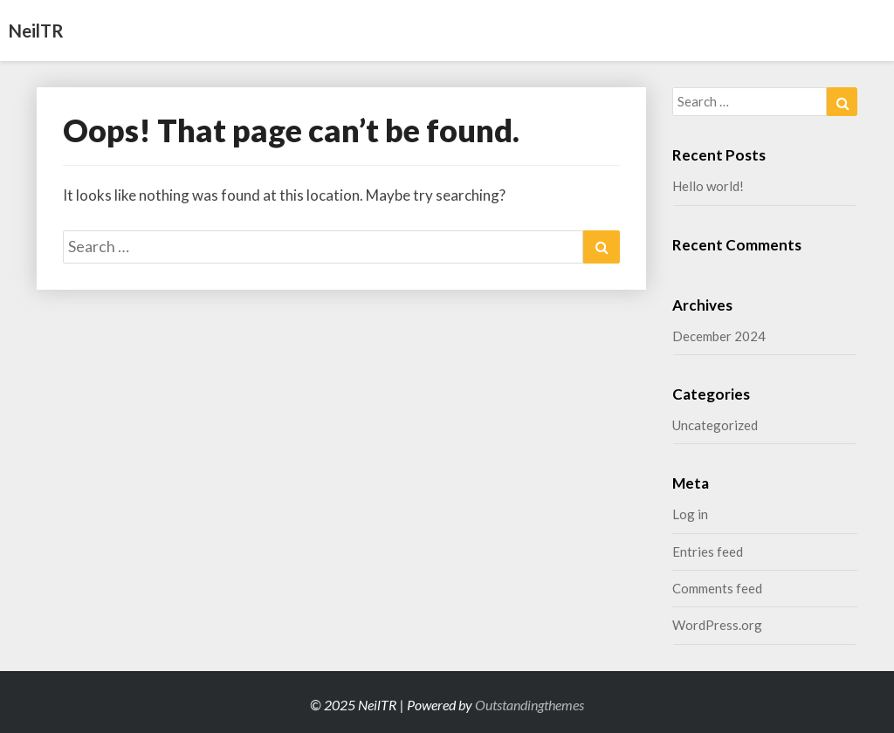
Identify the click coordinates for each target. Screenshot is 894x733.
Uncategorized (715, 425)
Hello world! (708, 186)
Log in (690, 514)
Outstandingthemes (529, 704)
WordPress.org (717, 625)
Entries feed (707, 551)
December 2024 (719, 336)
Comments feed (717, 588)
